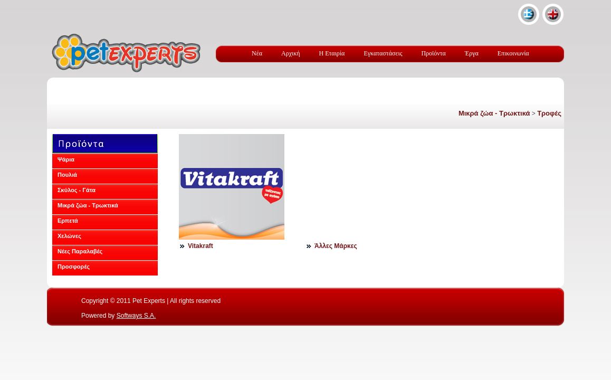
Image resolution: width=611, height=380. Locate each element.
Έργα (472, 53)
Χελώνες (69, 236)
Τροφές (549, 113)
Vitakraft (200, 246)
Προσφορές (74, 266)
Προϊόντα (433, 53)
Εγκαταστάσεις (383, 53)
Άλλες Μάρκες (335, 246)
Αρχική (290, 53)
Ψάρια (66, 159)
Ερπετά (68, 220)
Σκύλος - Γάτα (77, 190)
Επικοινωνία (513, 53)
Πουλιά (67, 175)
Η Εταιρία (332, 53)
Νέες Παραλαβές (80, 251)
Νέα (257, 53)
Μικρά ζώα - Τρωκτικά (494, 113)
